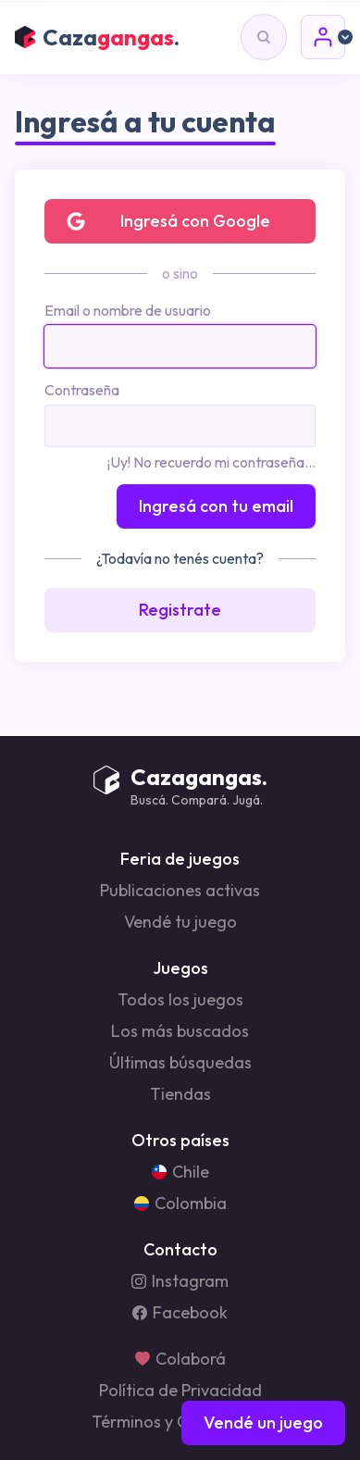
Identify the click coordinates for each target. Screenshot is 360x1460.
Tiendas (180, 1094)
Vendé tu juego (180, 922)
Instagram (180, 1281)
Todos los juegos (180, 1000)
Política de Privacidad (180, 1390)
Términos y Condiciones (180, 1422)
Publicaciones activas (180, 890)
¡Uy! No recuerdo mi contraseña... (211, 462)
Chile (180, 1172)
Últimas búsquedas (180, 1062)
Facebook (180, 1312)
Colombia (180, 1203)
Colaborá (180, 1359)
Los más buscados (180, 1031)
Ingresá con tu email (216, 506)
